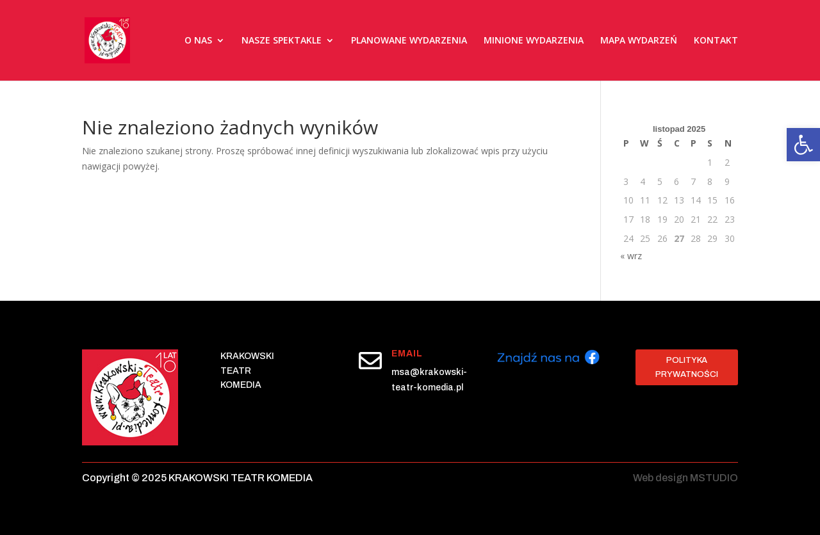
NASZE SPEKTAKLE (282, 40)
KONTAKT (716, 40)
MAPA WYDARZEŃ (638, 40)
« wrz (631, 256)
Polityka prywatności (686, 367)
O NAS (198, 40)
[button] (803, 144)
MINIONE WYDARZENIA (534, 40)
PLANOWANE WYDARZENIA (409, 40)
